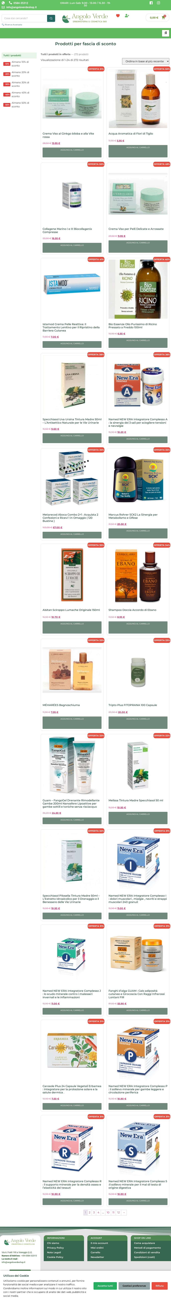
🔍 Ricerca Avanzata (12, 24)
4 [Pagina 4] (98, 1212)
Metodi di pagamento (147, 1247)
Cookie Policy (55, 1257)
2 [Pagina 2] (89, 1212)
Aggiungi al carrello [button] (72, 150)
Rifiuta (160, 1285)
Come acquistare (144, 1243)
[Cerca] (51, 18)
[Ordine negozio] (145, 61)
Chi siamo (53, 1243)
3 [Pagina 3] (94, 1212)
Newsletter (97, 1257)
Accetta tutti (105, 1285)
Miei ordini (97, 1247)
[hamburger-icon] (165, 33)
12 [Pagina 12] (118, 1212)
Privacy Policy (55, 1247)
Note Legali (54, 1252)
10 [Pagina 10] (108, 1212)
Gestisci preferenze (134, 1285)
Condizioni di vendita (147, 1252)
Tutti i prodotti (12, 55)
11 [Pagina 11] (113, 1212)
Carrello (95, 1252)
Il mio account (99, 1243)
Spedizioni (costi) (144, 1257)
